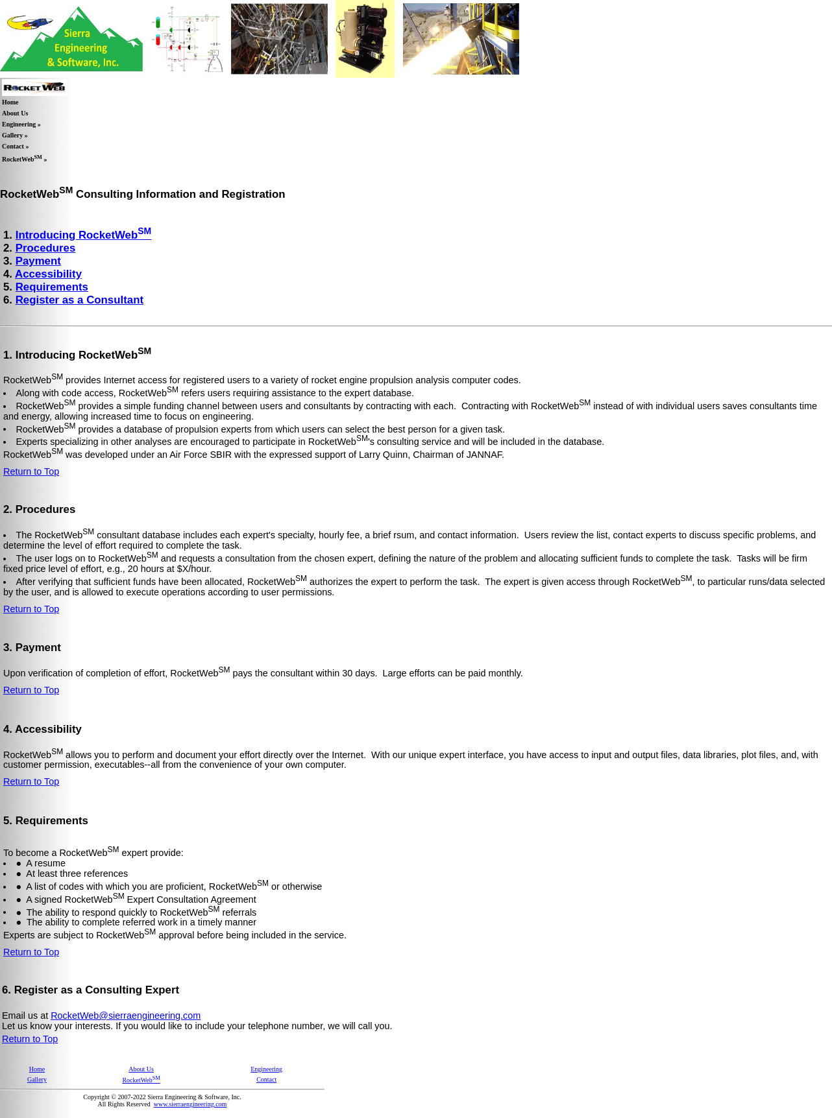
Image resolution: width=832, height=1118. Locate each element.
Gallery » (15, 135)
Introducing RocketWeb (84, 235)
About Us (15, 113)
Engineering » (21, 124)
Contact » (15, 146)
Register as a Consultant (79, 300)
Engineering (266, 1069)
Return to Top (31, 471)
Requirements (52, 287)
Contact (266, 1079)
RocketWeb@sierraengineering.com (126, 1015)
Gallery (37, 1079)
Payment (38, 261)
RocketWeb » (24, 158)
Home (10, 102)
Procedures (46, 248)
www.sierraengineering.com (190, 1104)
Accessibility (48, 274)
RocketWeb (141, 1080)
